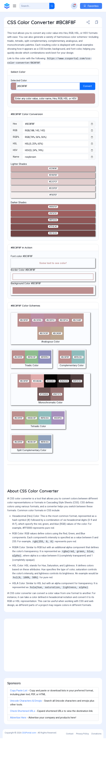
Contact (69, 753)
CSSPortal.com (29, 752)
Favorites (91, 6)
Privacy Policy (82, 753)
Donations (96, 753)
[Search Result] (34, 6)
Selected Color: (19, 100)
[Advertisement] (53, 76)
